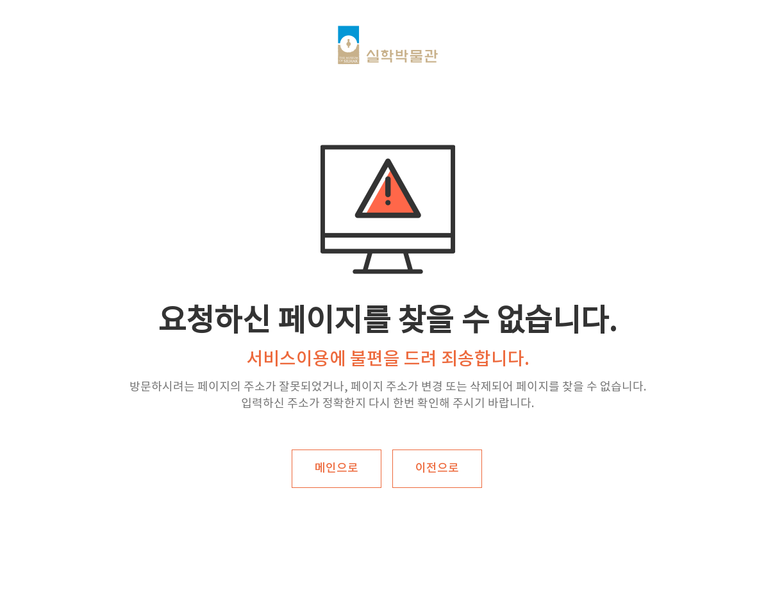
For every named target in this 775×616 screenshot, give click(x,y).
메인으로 (336, 468)
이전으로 (437, 468)
